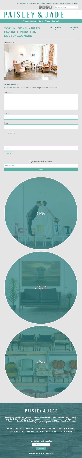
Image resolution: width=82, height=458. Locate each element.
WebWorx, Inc (33, 453)
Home (9, 429)
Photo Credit (66, 431)
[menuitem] (29, 21)
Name (6, 114)
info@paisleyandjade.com (50, 419)
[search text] (66, 7)
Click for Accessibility (46, 453)
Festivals (40, 431)
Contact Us (41, 3)
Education (28, 429)
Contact (55, 21)
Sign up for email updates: (41, 162)
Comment (8, 93)
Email (6, 123)
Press (47, 21)
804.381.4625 (68, 419)
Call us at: (69, 3)
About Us (18, 429)
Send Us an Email (52, 3)
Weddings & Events (65, 429)
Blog (41, 21)
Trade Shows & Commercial (22, 431)
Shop (37, 429)
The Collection (29, 21)
